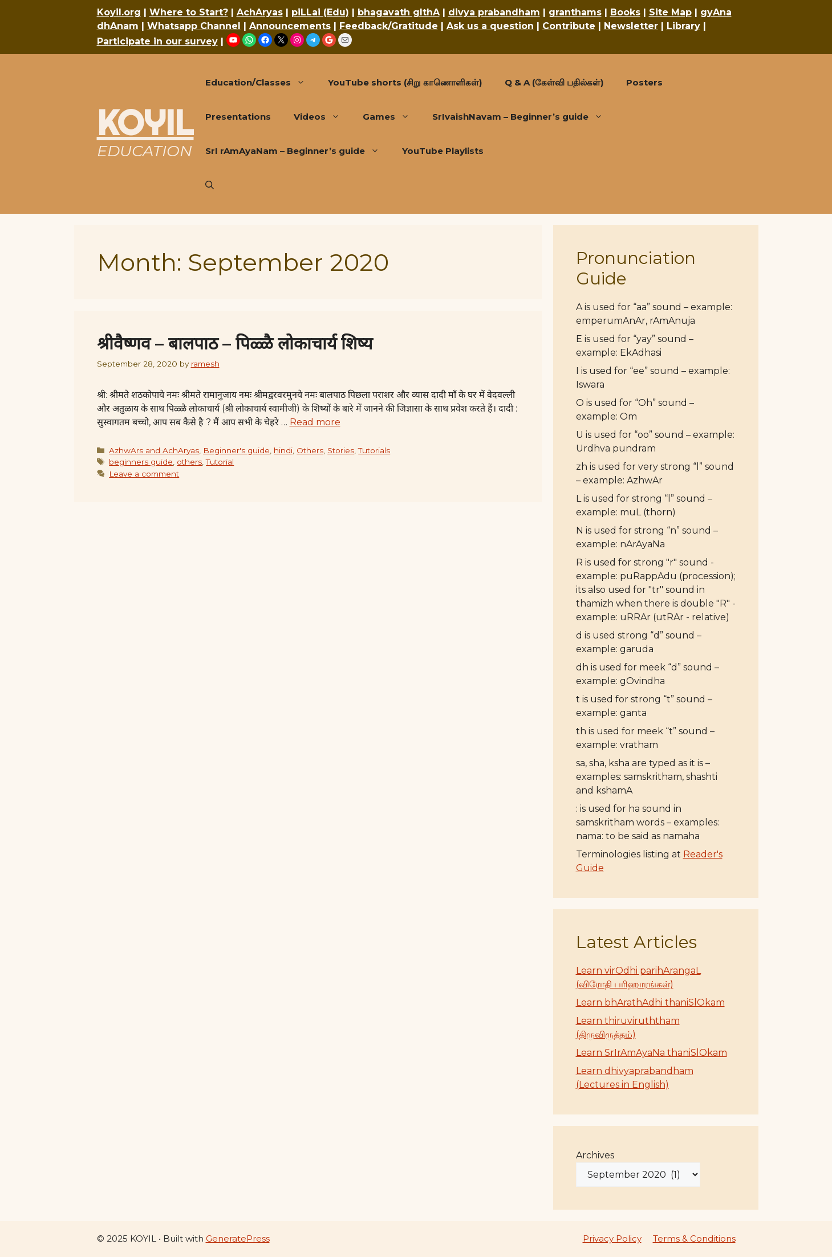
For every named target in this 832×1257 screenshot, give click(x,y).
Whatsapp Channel (194, 26)
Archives (595, 1155)
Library (683, 26)
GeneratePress (238, 1238)
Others (310, 450)
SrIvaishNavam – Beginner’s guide (523, 117)
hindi (283, 450)
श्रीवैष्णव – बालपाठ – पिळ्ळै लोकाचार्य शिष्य (234, 343)
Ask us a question (490, 26)
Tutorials (374, 450)
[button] (209, 185)
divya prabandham (494, 12)
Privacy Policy (612, 1238)
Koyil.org (119, 12)
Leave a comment (144, 473)
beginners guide (141, 461)
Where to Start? (188, 12)
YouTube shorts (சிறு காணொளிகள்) (405, 82)
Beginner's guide (236, 450)
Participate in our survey (157, 41)
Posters (644, 82)
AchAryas (260, 12)
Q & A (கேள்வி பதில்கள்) (554, 82)
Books (625, 12)
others (189, 461)
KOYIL (145, 122)
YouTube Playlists (443, 150)
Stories (340, 450)
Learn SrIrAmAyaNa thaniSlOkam (651, 1052)
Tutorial (220, 461)
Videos (322, 117)
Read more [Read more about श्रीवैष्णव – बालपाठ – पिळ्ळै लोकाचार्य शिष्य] (315, 422)
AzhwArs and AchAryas (154, 450)
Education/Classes (260, 83)
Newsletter (631, 26)
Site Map (670, 12)
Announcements (290, 26)
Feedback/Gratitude (388, 26)
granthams (575, 12)
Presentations (238, 116)
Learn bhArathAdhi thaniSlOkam (650, 1002)
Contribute (568, 26)
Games (392, 117)
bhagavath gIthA (399, 12)
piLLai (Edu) (320, 12)
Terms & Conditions (694, 1238)
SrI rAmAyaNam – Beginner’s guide (298, 151)
